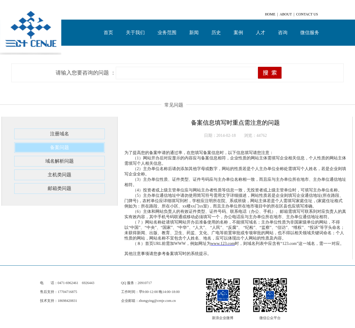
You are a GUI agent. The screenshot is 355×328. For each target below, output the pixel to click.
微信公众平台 (270, 318)
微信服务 (309, 32)
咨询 (282, 32)
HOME (270, 14)
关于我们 (135, 32)
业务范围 (167, 32)
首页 (108, 32)
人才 (260, 32)
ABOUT (285, 14)
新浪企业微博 (222, 318)
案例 (238, 32)
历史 (216, 32)
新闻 (194, 32)
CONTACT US (307, 14)
